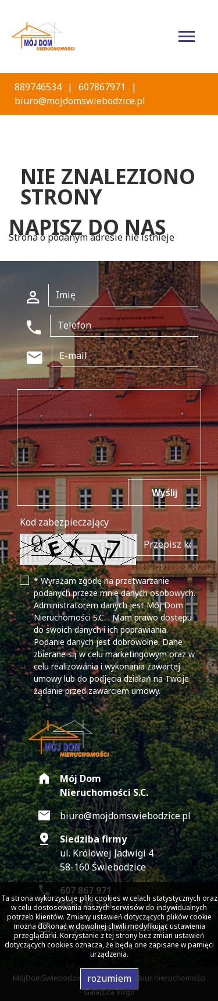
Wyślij (164, 492)
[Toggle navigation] (186, 38)
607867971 (102, 86)
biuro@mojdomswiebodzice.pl (80, 100)
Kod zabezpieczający (64, 522)
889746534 (38, 86)
